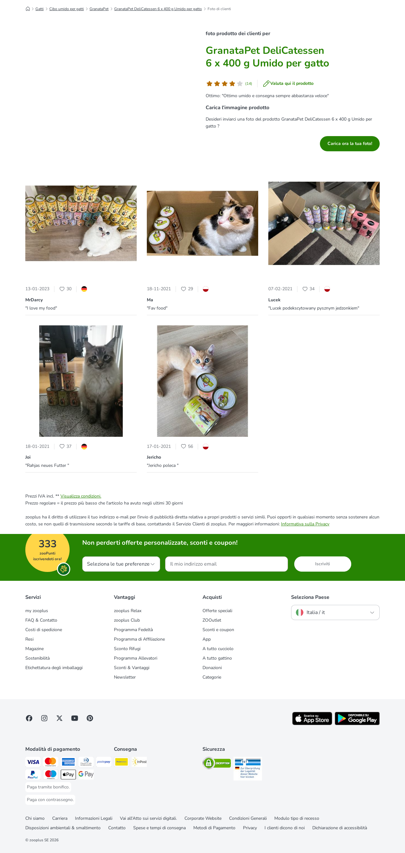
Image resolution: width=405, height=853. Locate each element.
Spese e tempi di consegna (159, 828)
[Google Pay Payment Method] (86, 775)
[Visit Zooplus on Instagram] (44, 718)
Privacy (250, 828)
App (206, 639)
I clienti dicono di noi (285, 828)
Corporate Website (202, 818)
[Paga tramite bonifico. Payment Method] (48, 787)
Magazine (34, 649)
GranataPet (99, 8)
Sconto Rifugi (127, 649)
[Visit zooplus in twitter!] (59, 718)
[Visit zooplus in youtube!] (74, 718)
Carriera (59, 818)
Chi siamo (35, 818)
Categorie (211, 677)
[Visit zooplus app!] (312, 724)
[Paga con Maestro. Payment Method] (50, 775)
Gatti (39, 8)
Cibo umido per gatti (66, 8)
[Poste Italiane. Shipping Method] (121, 763)
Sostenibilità (37, 658)
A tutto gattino (217, 658)
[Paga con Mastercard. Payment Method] (50, 763)
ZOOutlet (211, 620)
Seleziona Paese (310, 597)
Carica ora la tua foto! (349, 144)
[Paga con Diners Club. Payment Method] (86, 763)
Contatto (117, 828)
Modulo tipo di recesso (296, 818)
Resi (29, 639)
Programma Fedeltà (133, 630)
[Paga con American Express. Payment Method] (68, 763)
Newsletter (125, 677)
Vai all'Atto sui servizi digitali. (148, 818)
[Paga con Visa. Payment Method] (32, 763)
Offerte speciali (217, 611)
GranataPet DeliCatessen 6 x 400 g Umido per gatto (158, 8)
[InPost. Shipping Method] (139, 763)
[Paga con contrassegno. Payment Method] (50, 799)
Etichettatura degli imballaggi (54, 668)
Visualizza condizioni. (80, 496)
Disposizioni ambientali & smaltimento (63, 828)
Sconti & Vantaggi (131, 668)
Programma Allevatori (135, 658)
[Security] (216, 764)
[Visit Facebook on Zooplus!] (29, 718)
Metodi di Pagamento (214, 828)
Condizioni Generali (248, 818)
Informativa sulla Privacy (305, 524)
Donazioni (212, 668)
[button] (81, 224)
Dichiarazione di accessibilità (339, 828)
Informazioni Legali (93, 818)
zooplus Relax (127, 611)
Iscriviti (322, 564)
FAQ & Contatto (41, 620)
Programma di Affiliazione (139, 639)
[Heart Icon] (62, 289)
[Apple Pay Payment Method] (68, 775)
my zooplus (36, 611)
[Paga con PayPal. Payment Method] (32, 775)
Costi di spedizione (43, 630)
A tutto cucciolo (218, 649)
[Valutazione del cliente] (229, 83)
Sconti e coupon (218, 630)
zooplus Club (127, 620)
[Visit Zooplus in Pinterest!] (90, 718)
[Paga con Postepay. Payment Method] (103, 763)
